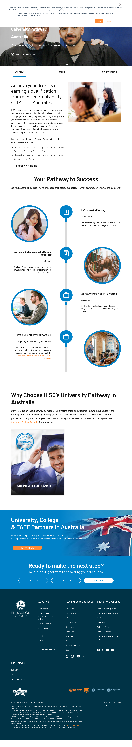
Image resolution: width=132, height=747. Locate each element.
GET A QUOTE (66, 580)
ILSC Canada (71, 613)
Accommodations (45, 628)
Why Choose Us (44, 609)
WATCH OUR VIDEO (26, 54)
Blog (67, 650)
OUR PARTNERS (27, 548)
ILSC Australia (71, 609)
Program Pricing (26, 166)
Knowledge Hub (44, 640)
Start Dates (70, 636)
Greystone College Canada (107, 613)
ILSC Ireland (70, 618)
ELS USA (14, 670)
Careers (41, 645)
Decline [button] (109, 21)
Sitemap (117, 702)
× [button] (120, 4)
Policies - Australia (104, 627)
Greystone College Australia (25, 422)
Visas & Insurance (73, 641)
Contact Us (70, 627)
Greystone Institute (19, 679)
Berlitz (13, 675)
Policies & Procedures (74, 645)
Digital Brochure (44, 623)
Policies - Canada (104, 632)
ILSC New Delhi (72, 622)
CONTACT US (33, 580)
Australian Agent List (47, 649)
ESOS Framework (73, 725)
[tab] (19, 73)
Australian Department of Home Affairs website (34, 356)
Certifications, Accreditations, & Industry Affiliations (49, 616)
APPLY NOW (99, 580)
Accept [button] (99, 21)
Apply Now (70, 632)
